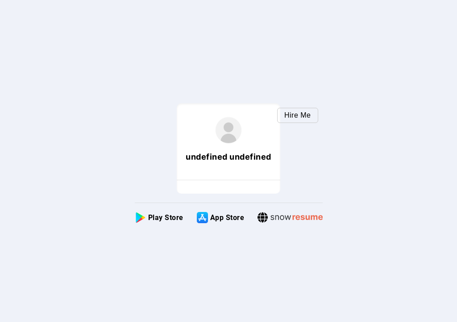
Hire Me (297, 115)
